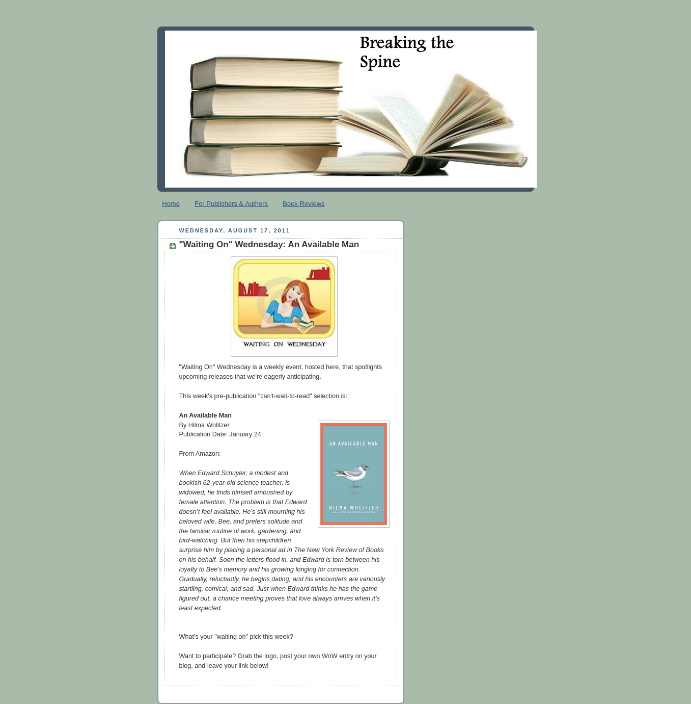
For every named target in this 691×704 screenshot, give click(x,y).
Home (171, 203)
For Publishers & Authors (231, 203)
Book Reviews (303, 203)
